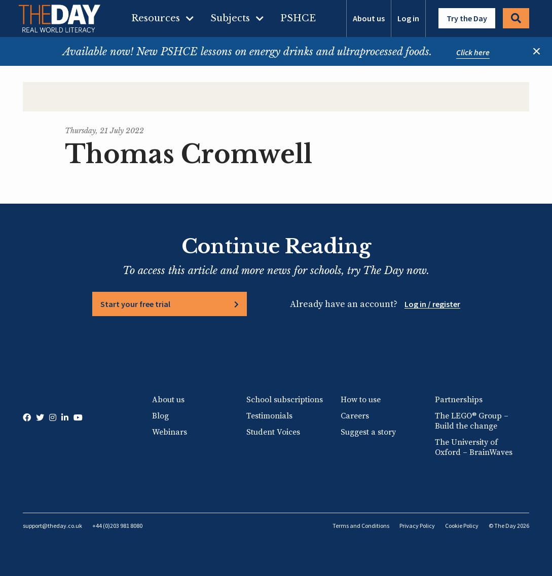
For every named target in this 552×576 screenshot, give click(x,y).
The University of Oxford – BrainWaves (473, 447)
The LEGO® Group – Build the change (471, 421)
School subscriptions (284, 400)
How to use (361, 400)
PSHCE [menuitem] (298, 18)
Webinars (169, 432)
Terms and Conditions (361, 525)
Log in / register (432, 304)
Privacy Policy (417, 525)
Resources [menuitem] (155, 18)
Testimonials (269, 416)
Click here (473, 52)
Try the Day (467, 18)
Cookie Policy (462, 525)
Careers (355, 416)
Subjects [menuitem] (230, 18)
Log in (408, 18)
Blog (160, 416)
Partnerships (459, 400)
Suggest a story (368, 432)
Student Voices (273, 432)
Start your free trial (135, 304)
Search (516, 18)
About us (369, 18)
